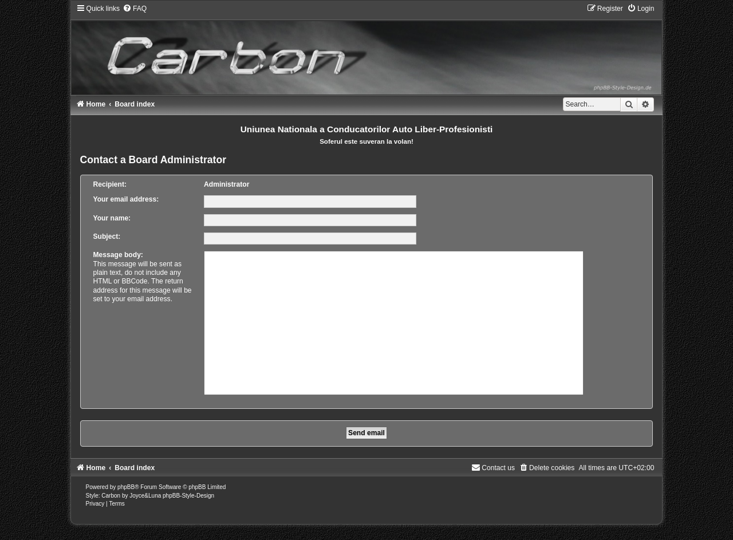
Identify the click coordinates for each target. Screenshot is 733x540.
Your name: (112, 218)
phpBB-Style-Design (188, 495)
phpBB (126, 487)
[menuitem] (135, 9)
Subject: (107, 236)
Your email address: (126, 199)
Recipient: (110, 184)
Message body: (118, 255)
